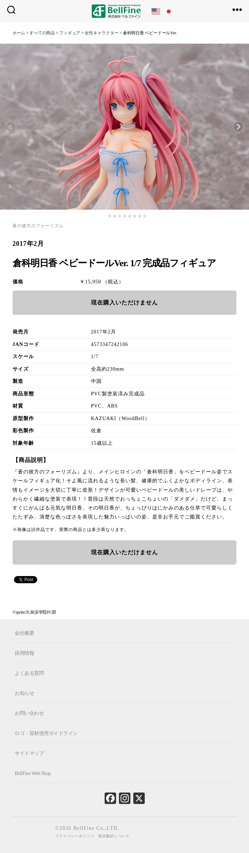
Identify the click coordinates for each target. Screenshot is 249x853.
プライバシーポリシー (75, 836)
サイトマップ (29, 753)
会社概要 (24, 632)
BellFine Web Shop (33, 773)
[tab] (104, 216)
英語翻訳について (114, 836)
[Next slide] (238, 126)
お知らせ (24, 693)
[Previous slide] (10, 126)
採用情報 (24, 652)
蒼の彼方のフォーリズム (38, 225)
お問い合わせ (29, 713)
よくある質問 (29, 673)
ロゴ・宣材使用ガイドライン (46, 733)
